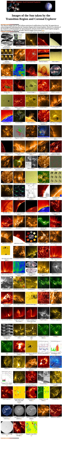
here (43, 30)
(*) (10, 47)
